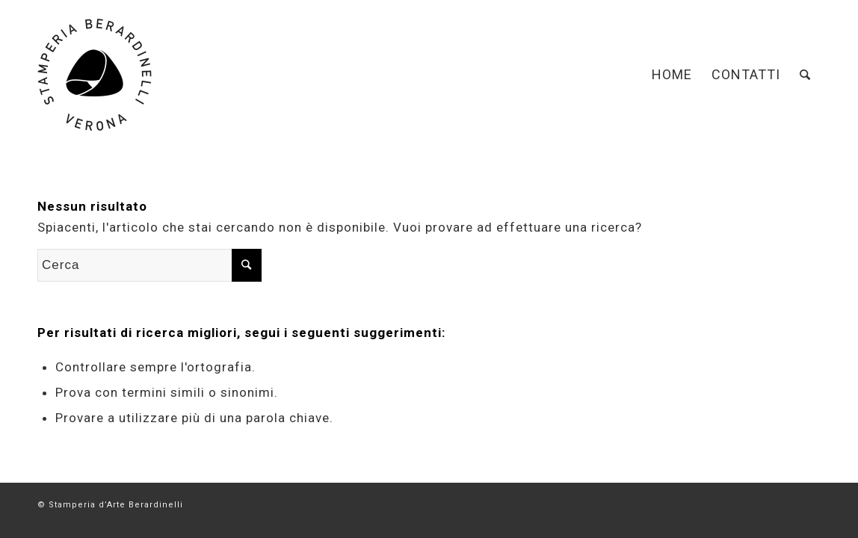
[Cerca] (805, 74)
